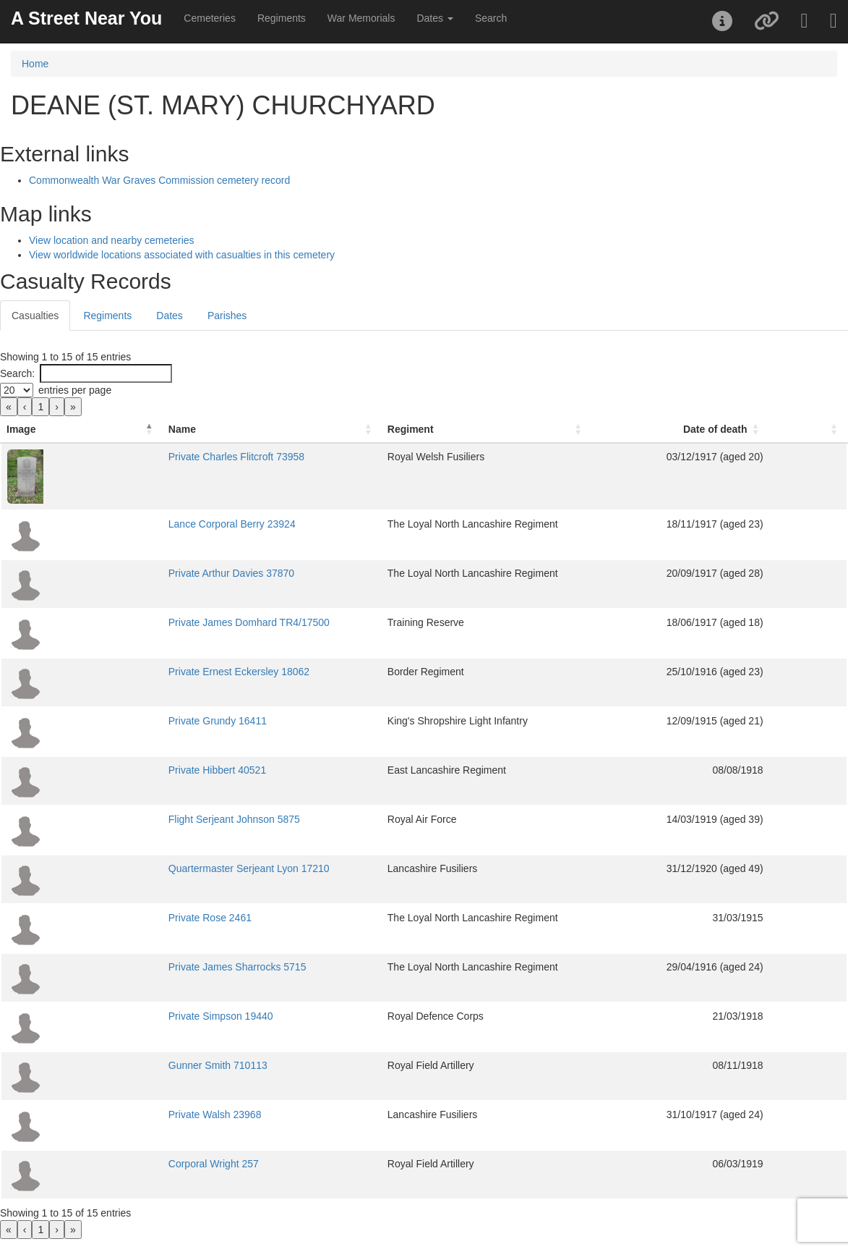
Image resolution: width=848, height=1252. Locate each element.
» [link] (73, 407)
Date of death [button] (751, 429)
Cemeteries (210, 18)
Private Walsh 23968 (140, 1114)
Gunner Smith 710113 (143, 1065)
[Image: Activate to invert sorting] (44, 429)
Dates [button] (434, 18)
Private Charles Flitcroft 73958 (162, 456)
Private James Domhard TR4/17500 (174, 622)
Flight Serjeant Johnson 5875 (160, 819)
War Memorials (361, 18)
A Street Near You (86, 18)
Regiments (281, 18)
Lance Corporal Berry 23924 (157, 524)
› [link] (57, 407)
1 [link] (40, 407)
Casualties (35, 315)
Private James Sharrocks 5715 (163, 967)
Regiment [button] (384, 429)
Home (35, 63)
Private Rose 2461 (135, 917)
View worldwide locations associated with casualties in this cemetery (182, 255)
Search (491, 18)
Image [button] (21, 429)
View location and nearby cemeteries (111, 240)
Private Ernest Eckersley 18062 (164, 671)
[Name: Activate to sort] (221, 429)
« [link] (9, 407)
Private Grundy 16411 (143, 721)
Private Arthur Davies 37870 (157, 573)
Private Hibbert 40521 (143, 770)
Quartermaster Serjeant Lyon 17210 (174, 868)
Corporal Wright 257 (139, 1163)
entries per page (74, 390)
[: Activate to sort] (826, 429)
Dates (169, 315)
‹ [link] (25, 407)
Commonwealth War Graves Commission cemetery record (159, 180)
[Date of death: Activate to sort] (721, 429)
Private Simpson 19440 (146, 1016)
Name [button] (107, 429)
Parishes (227, 315)
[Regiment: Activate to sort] (496, 429)
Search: (17, 373)
